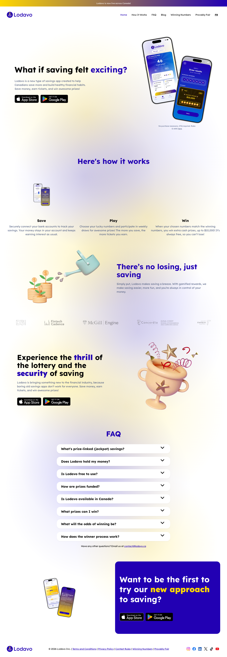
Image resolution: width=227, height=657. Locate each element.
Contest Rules (123, 648)
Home (123, 15)
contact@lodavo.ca (135, 546)
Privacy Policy (106, 648)
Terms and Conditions (84, 648)
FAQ (154, 15)
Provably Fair (202, 15)
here (180, 129)
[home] (19, 14)
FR (216, 15)
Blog (163, 15)
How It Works (139, 15)
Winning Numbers (181, 15)
